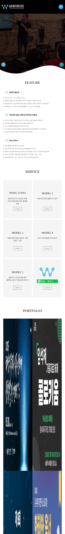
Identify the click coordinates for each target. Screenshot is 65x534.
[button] (3, 64)
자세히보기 (17, 209)
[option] (32, 44)
